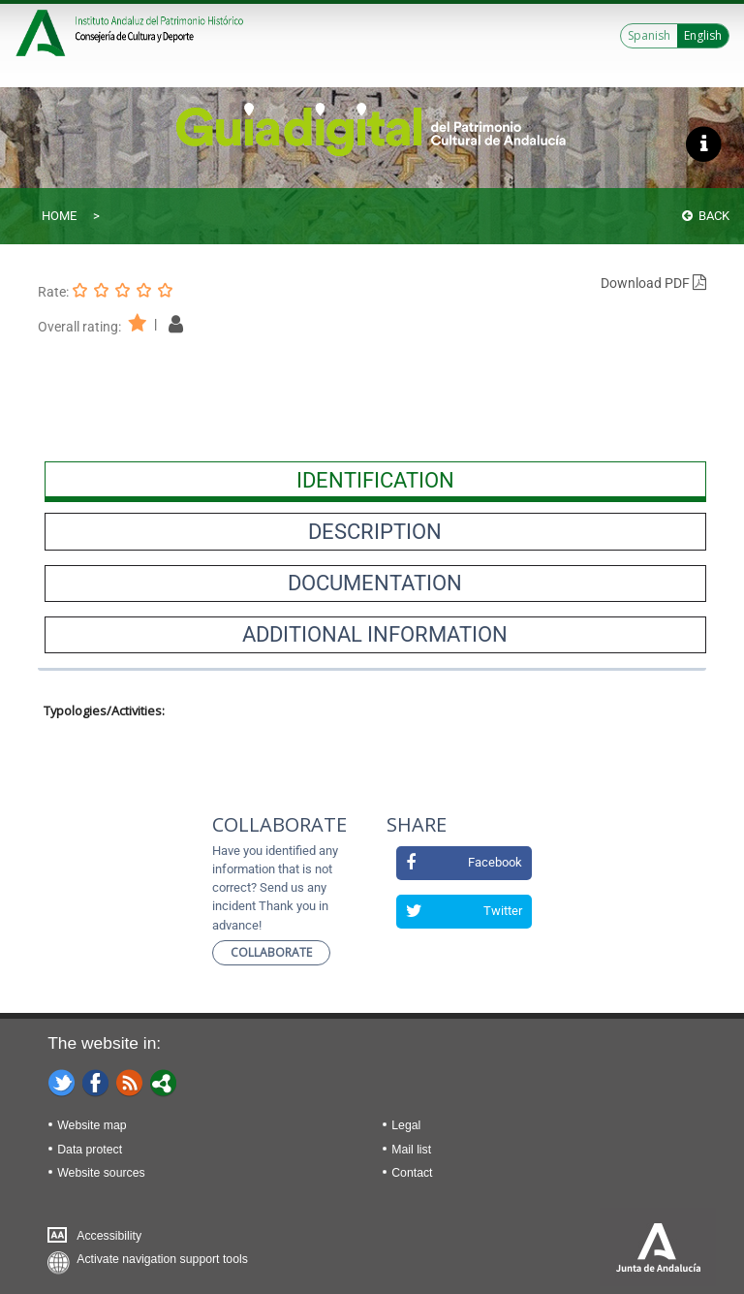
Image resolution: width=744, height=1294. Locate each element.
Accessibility (109, 1236)
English (703, 35)
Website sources (100, 1173)
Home (59, 215)
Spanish (649, 35)
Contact (411, 1173)
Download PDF (653, 283)
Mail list (411, 1149)
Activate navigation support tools (162, 1259)
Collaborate (271, 952)
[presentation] (375, 479)
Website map (91, 1125)
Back (705, 215)
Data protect (89, 1149)
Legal (405, 1125)
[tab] (375, 479)
